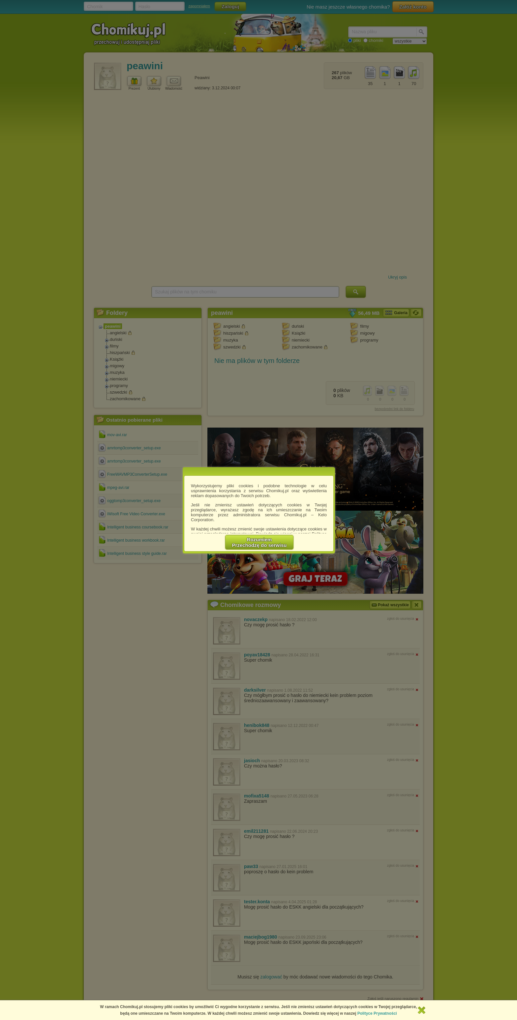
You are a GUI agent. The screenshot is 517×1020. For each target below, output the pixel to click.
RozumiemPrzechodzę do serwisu (259, 542)
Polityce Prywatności (377, 1013)
